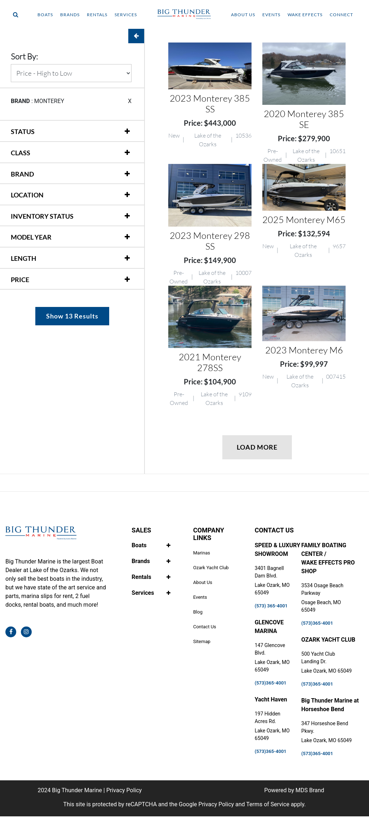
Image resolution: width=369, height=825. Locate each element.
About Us (202, 582)
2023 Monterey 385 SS (210, 104)
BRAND (22, 174)
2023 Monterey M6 (304, 350)
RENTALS (97, 14)
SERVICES (126, 14)
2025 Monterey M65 (304, 219)
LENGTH (23, 258)
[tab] (71, 128)
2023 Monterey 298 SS (210, 241)
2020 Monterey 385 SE (304, 119)
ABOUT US (243, 14)
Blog (198, 612)
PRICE (20, 280)
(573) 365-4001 (271, 605)
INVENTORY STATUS (42, 216)
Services (143, 592)
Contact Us (204, 626)
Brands (141, 561)
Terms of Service (267, 804)
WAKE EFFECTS (305, 14)
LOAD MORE (257, 447)
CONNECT (341, 14)
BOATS (45, 14)
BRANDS (70, 14)
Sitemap (201, 641)
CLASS (20, 153)
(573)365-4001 (270, 683)
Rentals (141, 577)
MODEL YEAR (31, 237)
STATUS (23, 131)
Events (200, 597)
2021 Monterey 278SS (210, 362)
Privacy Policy (124, 790)
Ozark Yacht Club (211, 567)
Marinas (201, 553)
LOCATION (27, 195)
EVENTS (271, 14)
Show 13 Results (72, 316)
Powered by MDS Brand (294, 790)
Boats (139, 545)
